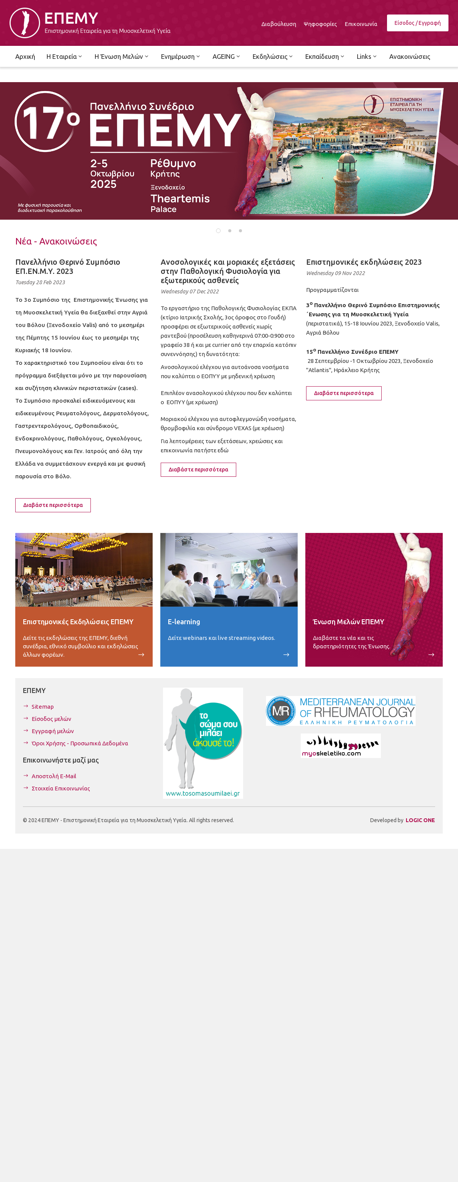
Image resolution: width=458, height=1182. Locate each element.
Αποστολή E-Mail (54, 776)
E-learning (184, 621)
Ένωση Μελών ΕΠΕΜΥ (348, 621)
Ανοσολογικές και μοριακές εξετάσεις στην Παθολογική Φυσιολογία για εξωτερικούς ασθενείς (228, 271)
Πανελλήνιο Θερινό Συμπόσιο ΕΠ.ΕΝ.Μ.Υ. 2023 (67, 266)
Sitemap (43, 706)
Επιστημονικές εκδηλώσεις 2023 (364, 261)
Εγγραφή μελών (53, 731)
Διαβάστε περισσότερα (53, 505)
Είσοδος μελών (51, 719)
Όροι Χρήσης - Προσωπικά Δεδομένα (80, 743)
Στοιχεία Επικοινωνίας (61, 788)
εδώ (223, 450)
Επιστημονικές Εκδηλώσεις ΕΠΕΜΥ (78, 621)
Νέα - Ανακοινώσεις (56, 241)
